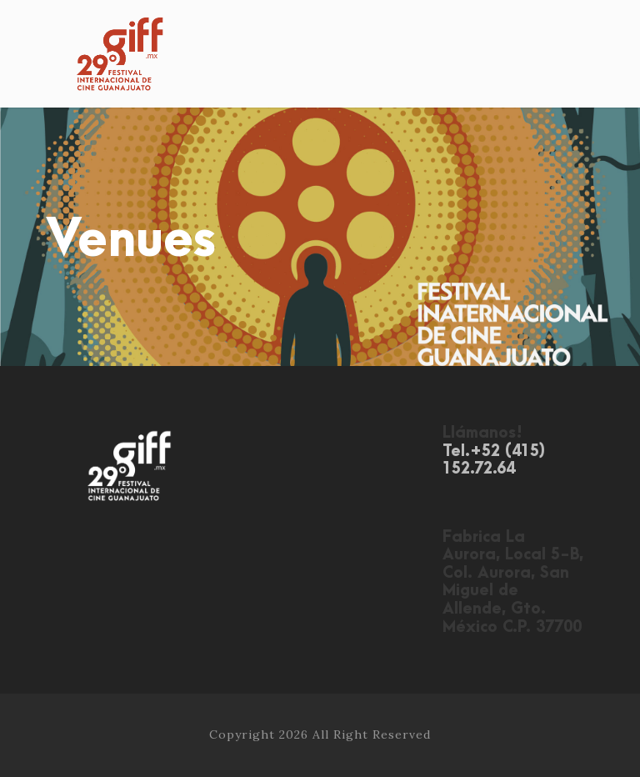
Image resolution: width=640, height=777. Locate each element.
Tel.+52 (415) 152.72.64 (493, 461)
